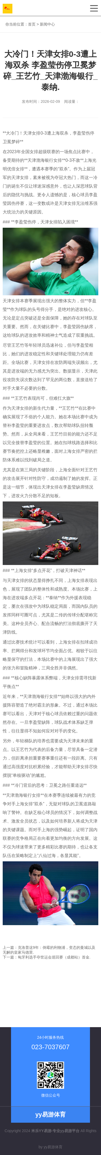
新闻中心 (47, 24)
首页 (32, 24)
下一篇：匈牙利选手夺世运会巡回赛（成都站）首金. (46, 957)
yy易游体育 (53, 1147)
